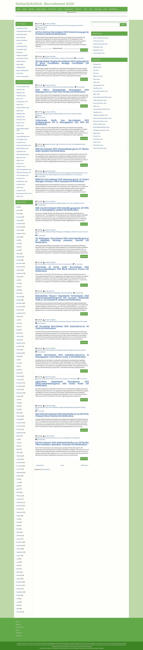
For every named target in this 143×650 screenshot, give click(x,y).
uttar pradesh (68, 264)
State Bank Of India (21, 28)
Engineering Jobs (98, 50)
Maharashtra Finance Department (62, 293)
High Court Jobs (97, 76)
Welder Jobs (20, 160)
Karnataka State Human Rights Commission (68, 350)
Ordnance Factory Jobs (99, 148)
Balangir (45, 113)
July (17, 240)
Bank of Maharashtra (22, 70)
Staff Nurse (113, 9)
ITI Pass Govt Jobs (98, 41)
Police (60, 9)
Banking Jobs (97, 67)
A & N (62, 144)
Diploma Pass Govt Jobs (100, 44)
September (19, 233)
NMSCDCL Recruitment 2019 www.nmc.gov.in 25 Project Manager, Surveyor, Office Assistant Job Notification (62, 180)
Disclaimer (19, 633)
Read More (84, 50)
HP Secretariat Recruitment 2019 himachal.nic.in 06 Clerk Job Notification (62, 327)
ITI (64, 113)
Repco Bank (19, 64)
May (17, 207)
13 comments (83, 378)
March (18, 213)
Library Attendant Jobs (22, 136)
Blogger (89, 646)
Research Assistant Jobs (23, 145)
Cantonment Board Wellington (53, 232)
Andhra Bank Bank (21, 46)
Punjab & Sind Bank (22, 55)
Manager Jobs (20, 113)
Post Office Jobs (98, 139)
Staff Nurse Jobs (98, 145)
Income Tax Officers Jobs (100, 91)
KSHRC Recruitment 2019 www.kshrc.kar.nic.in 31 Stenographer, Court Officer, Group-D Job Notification (62, 356)
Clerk (85, 9)
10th (38, 87)
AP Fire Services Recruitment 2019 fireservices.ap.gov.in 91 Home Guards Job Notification (62, 33)
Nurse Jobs (19, 104)
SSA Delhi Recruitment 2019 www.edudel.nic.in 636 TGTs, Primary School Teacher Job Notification (62, 415)
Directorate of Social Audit (47, 264)
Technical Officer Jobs (22, 107)
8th (41, 173)
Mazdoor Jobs (20, 166)
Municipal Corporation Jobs (79, 173)
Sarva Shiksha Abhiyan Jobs (101, 127)
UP (63, 264)
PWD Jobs (96, 106)
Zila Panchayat (69, 58)
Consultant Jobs (21, 151)
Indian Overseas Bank (22, 76)
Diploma (50, 113)
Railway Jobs (97, 64)
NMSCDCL (69, 174)
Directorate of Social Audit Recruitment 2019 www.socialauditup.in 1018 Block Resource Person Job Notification (62, 269)
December (19, 223)
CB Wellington (67, 232)
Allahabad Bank (20, 61)
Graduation (47, 58)
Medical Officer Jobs (22, 148)
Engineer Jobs (20, 92)
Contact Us (19, 635)
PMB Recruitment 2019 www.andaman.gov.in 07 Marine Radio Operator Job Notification (62, 150)
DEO (90, 9)
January (18, 220)
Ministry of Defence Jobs (100, 121)
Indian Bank (19, 73)
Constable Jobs (21, 142)
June (17, 243)
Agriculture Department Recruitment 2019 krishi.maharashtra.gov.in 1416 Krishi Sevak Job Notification (62, 383)
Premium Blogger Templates (76, 648)
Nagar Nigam (41, 9)
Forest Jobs (96, 142)
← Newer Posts (39, 465)
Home (18, 9)
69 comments (41, 439)
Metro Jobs (96, 94)
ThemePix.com (49, 648)
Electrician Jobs (21, 157)
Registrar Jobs (20, 116)
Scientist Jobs (20, 89)
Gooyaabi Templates (98, 648)
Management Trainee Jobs (24, 193)
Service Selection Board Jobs (101, 109)
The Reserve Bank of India (23, 31)
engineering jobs (52, 173)
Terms (17, 630)
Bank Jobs (43, 438)
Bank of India (50, 438)
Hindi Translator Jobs (22, 175)
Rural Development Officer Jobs (102, 97)
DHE (41, 203)
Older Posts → (85, 465)
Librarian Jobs (20, 178)
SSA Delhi (77, 407)
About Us (18, 624)
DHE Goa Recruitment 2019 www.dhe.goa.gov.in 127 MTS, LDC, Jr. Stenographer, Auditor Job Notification (62, 209)
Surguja (62, 58)
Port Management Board (78, 144)
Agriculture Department (43, 378)
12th (41, 113)
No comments (41, 29)
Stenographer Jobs (22, 101)
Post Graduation (55, 58)
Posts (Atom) (46, 469)
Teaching (97, 9)
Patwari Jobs (97, 136)
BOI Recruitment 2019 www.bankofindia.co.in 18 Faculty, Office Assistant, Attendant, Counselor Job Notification (62, 443)
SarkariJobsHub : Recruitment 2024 (45, 4)
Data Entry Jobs (97, 88)
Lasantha (65, 648)
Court (105, 9)
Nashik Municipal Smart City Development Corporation (50, 174)
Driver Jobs (19, 98)
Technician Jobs (21, 95)
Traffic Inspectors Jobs (99, 100)
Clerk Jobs (96, 82)
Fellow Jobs (19, 125)
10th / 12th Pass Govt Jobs (100, 38)
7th (38, 25)
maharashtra (73, 378)
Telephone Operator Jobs (100, 115)
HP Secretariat (83, 321)
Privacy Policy (19, 627)
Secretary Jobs (20, 184)
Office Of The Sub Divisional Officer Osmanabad (60, 87)
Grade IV (78, 9)
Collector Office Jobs (99, 124)
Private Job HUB (49, 291)
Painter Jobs (20, 163)
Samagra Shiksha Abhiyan (66, 407)
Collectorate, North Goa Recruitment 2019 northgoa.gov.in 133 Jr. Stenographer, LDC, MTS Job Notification (62, 122)
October (18, 230)
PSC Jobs (96, 73)
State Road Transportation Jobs (102, 118)
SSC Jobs (96, 70)
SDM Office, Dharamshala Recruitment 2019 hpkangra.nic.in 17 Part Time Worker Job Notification (62, 91)
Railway (31, 9)
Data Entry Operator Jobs (23, 172)
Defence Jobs (76, 232)
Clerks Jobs (19, 110)
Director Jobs (20, 122)
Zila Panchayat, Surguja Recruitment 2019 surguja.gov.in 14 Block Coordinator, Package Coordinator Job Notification (62, 63)
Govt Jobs (44, 27)
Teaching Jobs (97, 112)
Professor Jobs (20, 119)
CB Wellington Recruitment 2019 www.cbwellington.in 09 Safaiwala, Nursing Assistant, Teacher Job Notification (62, 240)
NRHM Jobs (96, 133)
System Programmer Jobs (23, 169)
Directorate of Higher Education (57, 203)
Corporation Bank (21, 49)
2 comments (40, 411)
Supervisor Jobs (21, 190)
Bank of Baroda (20, 37)
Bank (25, 9)
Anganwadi (69, 9)
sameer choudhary (50, 23)
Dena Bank (19, 52)
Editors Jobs (20, 133)
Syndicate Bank (20, 67)
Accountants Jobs (21, 139)
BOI (56, 438)
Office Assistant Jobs (22, 154)
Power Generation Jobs (99, 103)
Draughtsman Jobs (21, 181)
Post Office (52, 9)
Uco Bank (19, 43)
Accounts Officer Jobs (22, 86)
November (19, 227)
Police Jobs (19, 187)
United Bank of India (22, 58)
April (17, 210)
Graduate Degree (58, 113)
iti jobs (82, 203)
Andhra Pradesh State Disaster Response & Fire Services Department (58, 25)
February (18, 217)
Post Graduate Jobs (98, 53)
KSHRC (84, 350)
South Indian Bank (21, 34)
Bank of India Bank (21, 40)
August (18, 237)
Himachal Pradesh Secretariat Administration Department (63, 321)
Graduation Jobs (98, 47)
